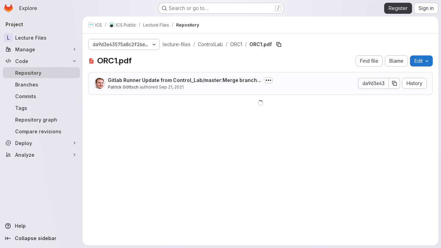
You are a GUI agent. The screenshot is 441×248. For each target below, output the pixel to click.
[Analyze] (41, 154)
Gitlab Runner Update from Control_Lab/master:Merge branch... (184, 80)
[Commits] (41, 96)
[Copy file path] (278, 44)
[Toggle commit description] (268, 80)
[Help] (41, 225)
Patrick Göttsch (123, 87)
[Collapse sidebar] (41, 238)
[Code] (41, 60)
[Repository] (41, 72)
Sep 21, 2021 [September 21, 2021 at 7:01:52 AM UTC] (171, 87)
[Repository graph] (41, 119)
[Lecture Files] (41, 37)
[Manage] (41, 49)
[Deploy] (41, 142)
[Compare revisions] (41, 131)
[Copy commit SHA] (394, 83)
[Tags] (41, 107)
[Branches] (41, 84)
